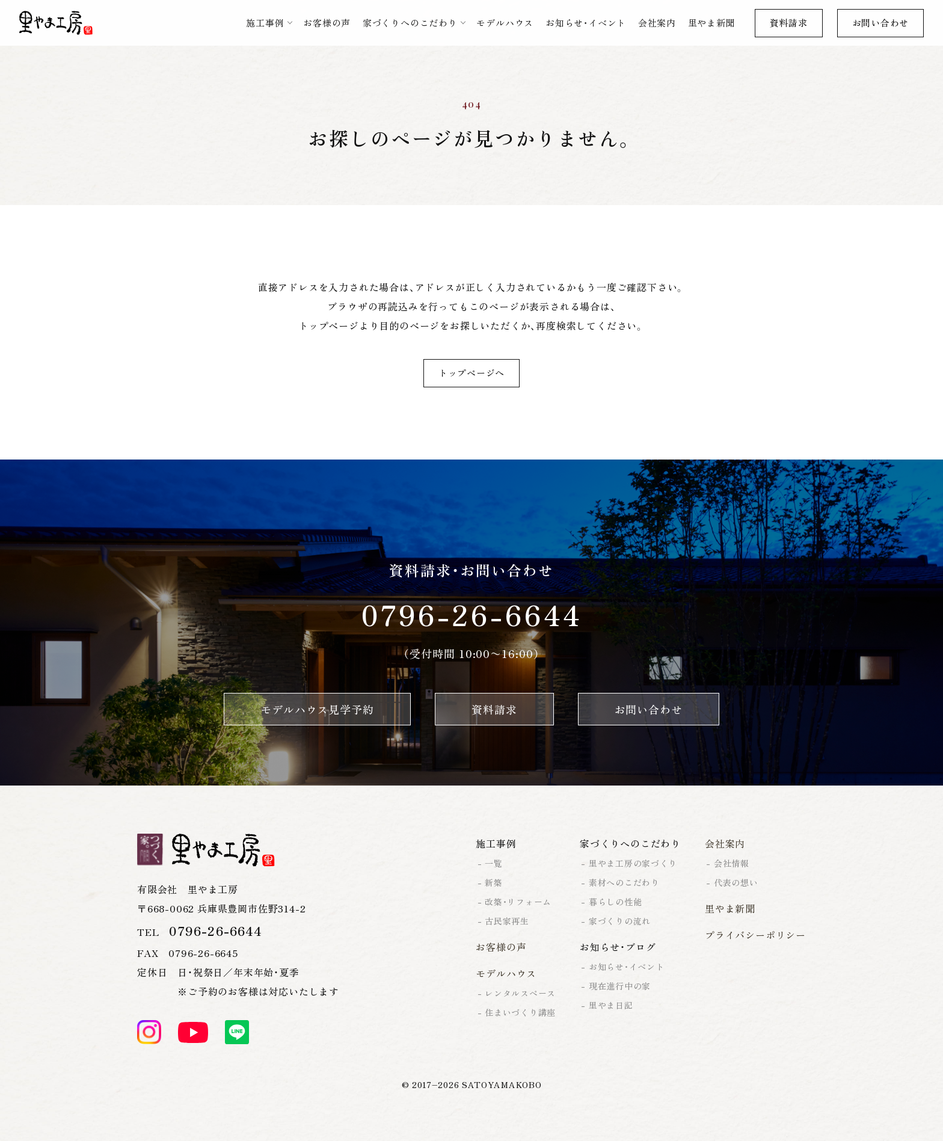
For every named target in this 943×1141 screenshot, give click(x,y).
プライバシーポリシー (755, 934)
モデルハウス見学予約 (317, 709)
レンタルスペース (520, 993)
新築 (493, 882)
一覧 (493, 863)
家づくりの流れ (620, 921)
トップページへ (471, 372)
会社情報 (731, 863)
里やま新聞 (712, 22)
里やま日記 (611, 1005)
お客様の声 (327, 22)
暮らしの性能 (615, 902)
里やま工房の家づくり (633, 863)
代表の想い (736, 882)
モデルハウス (504, 22)
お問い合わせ (880, 22)
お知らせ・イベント (585, 22)
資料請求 (789, 22)
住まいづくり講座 (520, 1012)
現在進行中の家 (620, 986)
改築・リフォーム (518, 902)
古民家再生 (507, 921)
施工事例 (265, 22)
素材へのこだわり (624, 882)
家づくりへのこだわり (410, 22)
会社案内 (657, 22)
